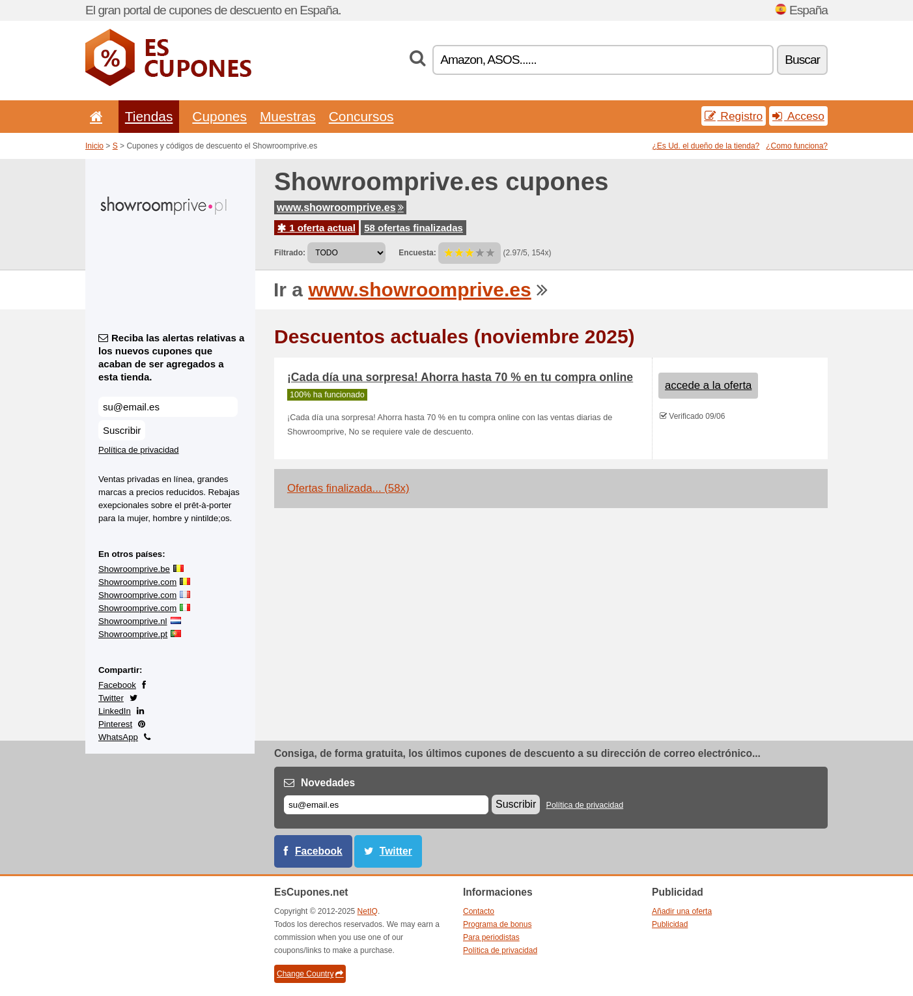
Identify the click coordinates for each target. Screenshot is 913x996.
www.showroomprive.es (340, 207)
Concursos (361, 116)
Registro (734, 115)
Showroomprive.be (134, 569)
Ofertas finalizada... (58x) (348, 488)
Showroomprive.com (137, 582)
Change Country (310, 973)
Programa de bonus (497, 924)
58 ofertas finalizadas (413, 227)
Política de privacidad (138, 450)
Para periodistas (491, 937)
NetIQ (368, 911)
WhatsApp (118, 737)
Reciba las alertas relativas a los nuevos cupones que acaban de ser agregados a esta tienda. (171, 357)
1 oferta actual (316, 227)
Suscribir (122, 430)
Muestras (288, 116)
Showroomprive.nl (132, 621)
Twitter (111, 698)
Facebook (117, 685)
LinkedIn (114, 711)
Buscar (802, 59)
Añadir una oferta (682, 911)
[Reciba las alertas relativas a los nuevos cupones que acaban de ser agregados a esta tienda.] (168, 407)
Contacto (478, 911)
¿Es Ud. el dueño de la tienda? (706, 145)
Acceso (798, 115)
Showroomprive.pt (132, 634)
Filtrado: (289, 252)
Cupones (219, 116)
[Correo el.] (386, 804)
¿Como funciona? (797, 145)
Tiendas (149, 116)
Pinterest (115, 724)
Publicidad (670, 924)
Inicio (94, 145)
